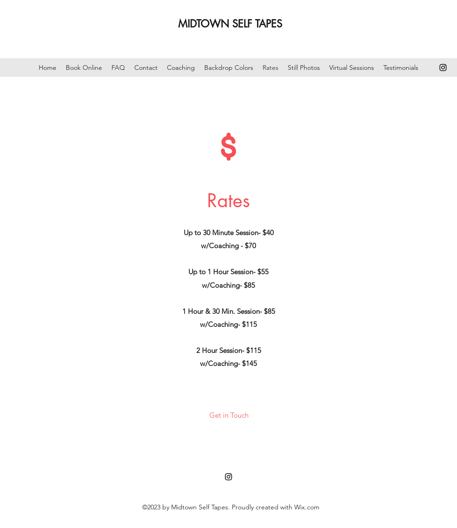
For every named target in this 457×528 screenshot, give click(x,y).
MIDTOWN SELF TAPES (230, 23)
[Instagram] (443, 67)
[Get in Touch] (229, 416)
